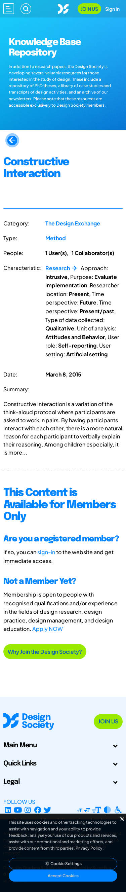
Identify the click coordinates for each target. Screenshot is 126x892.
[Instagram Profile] (27, 809)
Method (55, 238)
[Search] (25, 8)
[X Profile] (47, 809)
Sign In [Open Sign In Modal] (112, 9)
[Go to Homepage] (63, 7)
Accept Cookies (63, 875)
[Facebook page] (37, 809)
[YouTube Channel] (18, 809)
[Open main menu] (8, 8)
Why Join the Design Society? (45, 651)
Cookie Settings (63, 863)
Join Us (89, 9)
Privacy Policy (89, 848)
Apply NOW (47, 628)
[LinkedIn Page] (7, 809)
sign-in (46, 552)
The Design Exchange (72, 223)
